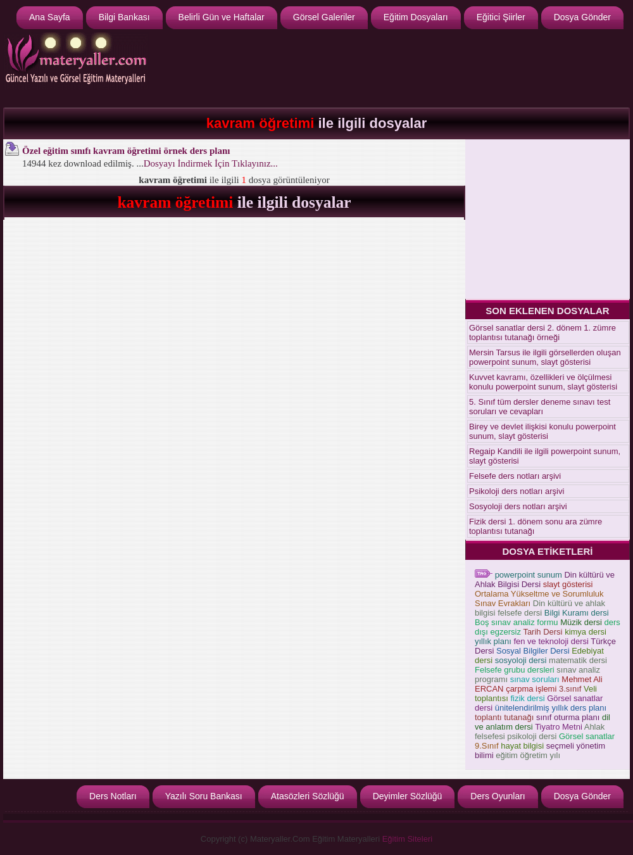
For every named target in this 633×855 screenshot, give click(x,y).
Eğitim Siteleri (407, 839)
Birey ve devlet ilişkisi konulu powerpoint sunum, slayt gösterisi (542, 431)
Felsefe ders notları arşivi (515, 476)
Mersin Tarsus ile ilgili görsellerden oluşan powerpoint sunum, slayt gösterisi (545, 357)
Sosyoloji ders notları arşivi (518, 506)
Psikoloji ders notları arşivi (516, 491)
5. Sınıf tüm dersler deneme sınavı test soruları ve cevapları (539, 406)
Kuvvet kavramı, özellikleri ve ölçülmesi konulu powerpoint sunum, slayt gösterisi (543, 381)
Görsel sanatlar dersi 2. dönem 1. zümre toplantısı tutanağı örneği (542, 332)
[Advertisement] (547, 218)
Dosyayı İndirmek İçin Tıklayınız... (211, 163)
